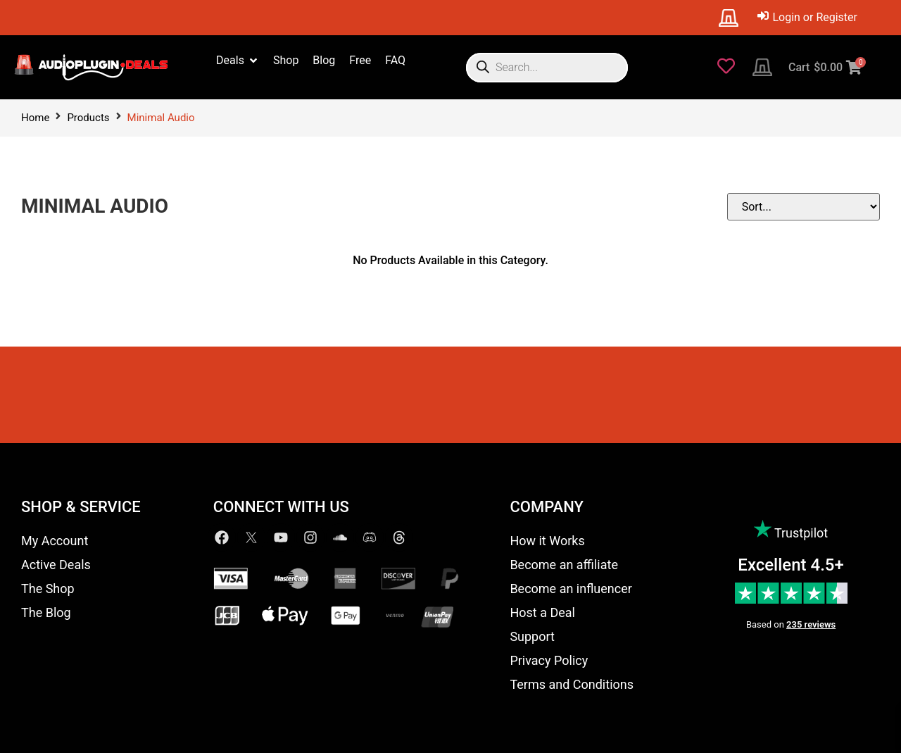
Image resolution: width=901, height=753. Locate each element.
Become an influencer (570, 588)
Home (35, 117)
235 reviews (811, 624)
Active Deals (56, 564)
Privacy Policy (549, 660)
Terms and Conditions (572, 684)
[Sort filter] (809, 206)
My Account (54, 540)
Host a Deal (542, 612)
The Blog (46, 612)
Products (88, 117)
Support (532, 636)
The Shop (48, 588)
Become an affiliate (564, 564)
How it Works (547, 540)
